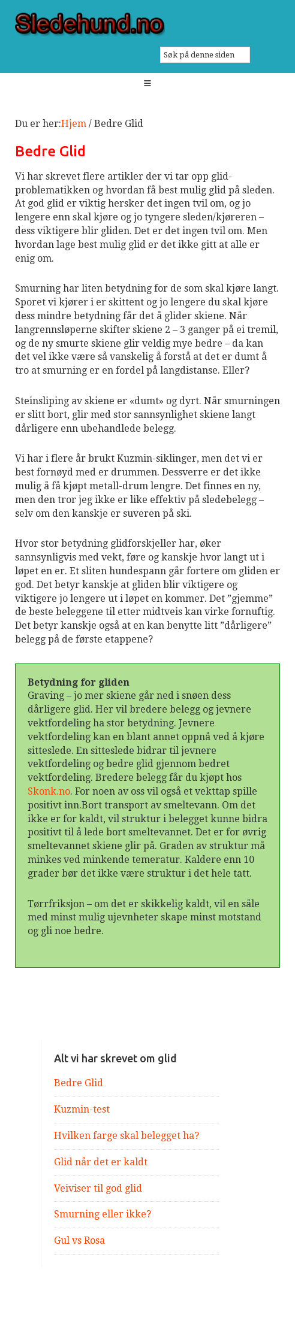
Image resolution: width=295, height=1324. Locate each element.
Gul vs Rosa (79, 1240)
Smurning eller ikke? (102, 1214)
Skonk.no (49, 791)
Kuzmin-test (82, 1109)
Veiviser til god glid (98, 1188)
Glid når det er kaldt (101, 1162)
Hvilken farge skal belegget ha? (126, 1135)
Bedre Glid (78, 1083)
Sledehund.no (148, 25)
